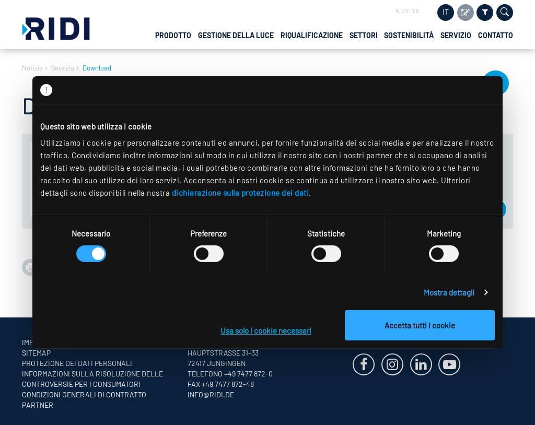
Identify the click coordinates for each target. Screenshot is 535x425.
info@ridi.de (211, 394)
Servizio (455, 35)
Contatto (495, 35)
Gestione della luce (236, 35)
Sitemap (36, 352)
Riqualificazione (312, 35)
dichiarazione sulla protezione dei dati (240, 192)
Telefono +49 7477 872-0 (230, 373)
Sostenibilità (409, 35)
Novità (408, 10)
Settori (364, 35)
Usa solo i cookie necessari (265, 330)
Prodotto (173, 35)
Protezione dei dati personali (77, 363)
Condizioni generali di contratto (84, 394)
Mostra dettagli (449, 292)
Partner (37, 404)
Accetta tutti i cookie (420, 325)
